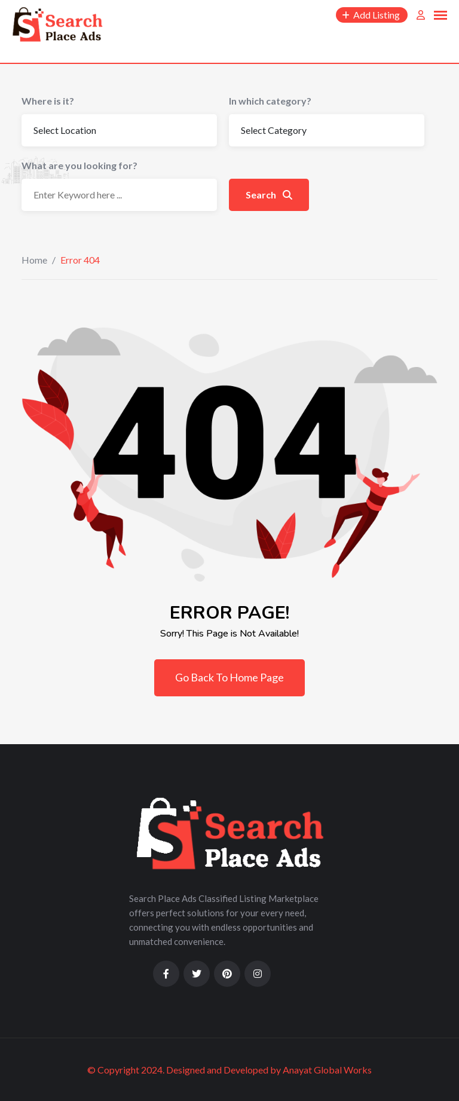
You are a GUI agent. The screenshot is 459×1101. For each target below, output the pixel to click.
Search (269, 194)
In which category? (270, 100)
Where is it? (48, 100)
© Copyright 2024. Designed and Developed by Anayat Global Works (229, 1069)
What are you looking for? (79, 165)
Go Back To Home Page (229, 677)
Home (34, 259)
